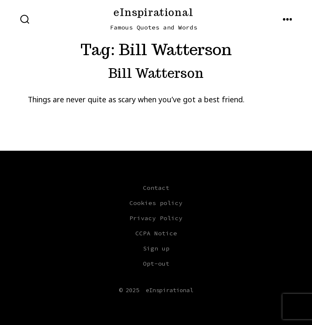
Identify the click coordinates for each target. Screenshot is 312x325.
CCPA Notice (156, 233)
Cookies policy (156, 203)
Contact (156, 188)
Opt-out (156, 263)
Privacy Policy (156, 218)
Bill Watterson (156, 73)
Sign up (156, 248)
